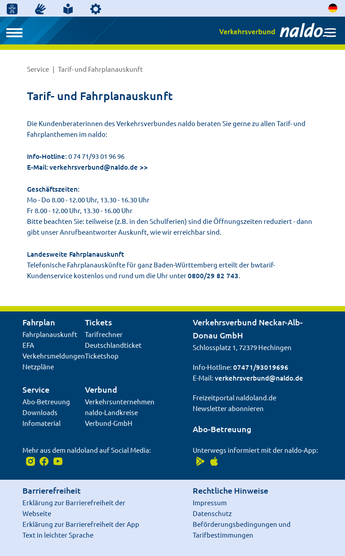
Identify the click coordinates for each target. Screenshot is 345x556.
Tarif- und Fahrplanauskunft (100, 69)
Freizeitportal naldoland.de (234, 397)
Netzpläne (38, 366)
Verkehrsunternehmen (120, 401)
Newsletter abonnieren (228, 408)
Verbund (101, 389)
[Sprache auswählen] (333, 7)
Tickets (98, 322)
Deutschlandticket (113, 345)
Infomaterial (41, 423)
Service (38, 69)
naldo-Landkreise (111, 412)
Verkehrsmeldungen (53, 355)
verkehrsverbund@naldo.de (93, 166)
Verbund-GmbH (109, 423)
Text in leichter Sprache (57, 534)
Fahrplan (38, 322)
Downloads (40, 412)
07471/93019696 (260, 367)
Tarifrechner (104, 334)
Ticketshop (102, 355)
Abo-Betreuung (46, 401)
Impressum (210, 502)
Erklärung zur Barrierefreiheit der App (80, 524)
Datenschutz (212, 513)
